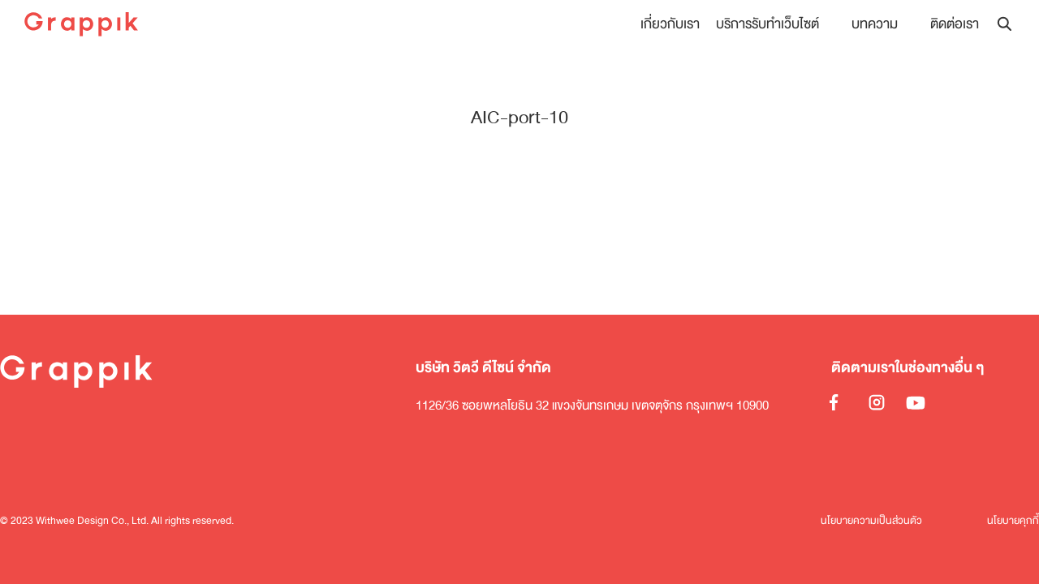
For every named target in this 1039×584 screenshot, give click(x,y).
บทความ (874, 24)
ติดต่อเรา (954, 24)
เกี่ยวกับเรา (670, 24)
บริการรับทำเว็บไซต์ (767, 24)
